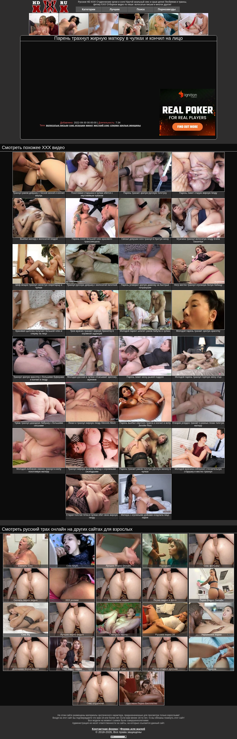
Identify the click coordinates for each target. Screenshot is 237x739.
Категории (88, 9)
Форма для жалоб (132, 728)
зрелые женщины (130, 125)
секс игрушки (77, 125)
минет (89, 125)
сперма (114, 125)
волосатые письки (57, 125)
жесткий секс (101, 125)
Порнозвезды (167, 9)
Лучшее (115, 9)
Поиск (141, 9)
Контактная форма (105, 728)
